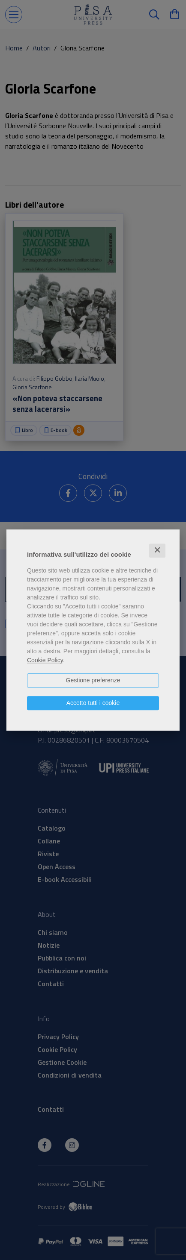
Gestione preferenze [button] (93, 680)
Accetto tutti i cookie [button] (93, 702)
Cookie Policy (45, 660)
